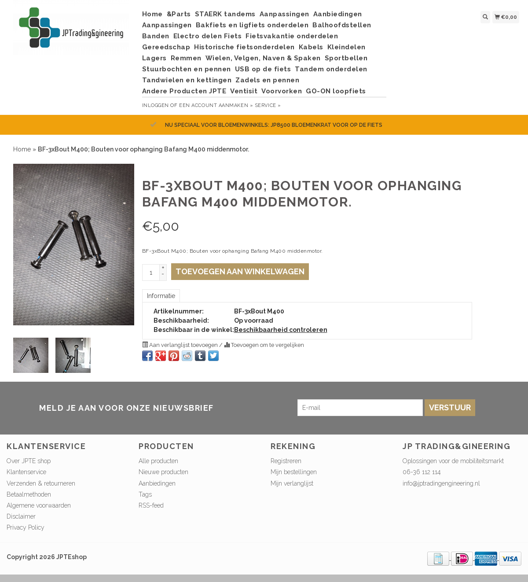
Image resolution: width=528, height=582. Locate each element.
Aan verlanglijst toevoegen (180, 345)
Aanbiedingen (337, 14)
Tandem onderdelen (331, 69)
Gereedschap (166, 47)
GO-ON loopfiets (336, 91)
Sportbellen (346, 58)
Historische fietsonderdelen (244, 47)
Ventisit (243, 91)
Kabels (311, 47)
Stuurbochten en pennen (186, 69)
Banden (155, 36)
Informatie (161, 295)
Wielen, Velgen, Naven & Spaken (263, 58)
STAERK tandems (225, 14)
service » (268, 105)
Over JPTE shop (29, 460)
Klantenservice (26, 471)
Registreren (286, 460)
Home (152, 14)
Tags (145, 494)
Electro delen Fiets (207, 36)
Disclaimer (21, 516)
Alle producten (158, 460)
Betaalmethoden (29, 494)
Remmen (186, 58)
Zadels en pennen (267, 80)
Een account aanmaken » (216, 105)
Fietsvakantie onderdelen (292, 36)
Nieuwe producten (163, 471)
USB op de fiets (263, 69)
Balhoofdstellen (341, 25)
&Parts (179, 14)
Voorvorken (281, 91)
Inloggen (155, 105)
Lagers (154, 58)
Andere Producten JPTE (184, 91)
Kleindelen (346, 47)
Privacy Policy (25, 527)
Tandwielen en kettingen (187, 80)
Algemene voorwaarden (39, 505)
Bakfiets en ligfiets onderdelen (252, 25)
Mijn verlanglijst (292, 483)
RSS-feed (151, 505)
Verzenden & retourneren (41, 483)
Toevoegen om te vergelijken (264, 345)
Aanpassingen (284, 14)
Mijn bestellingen (294, 471)
